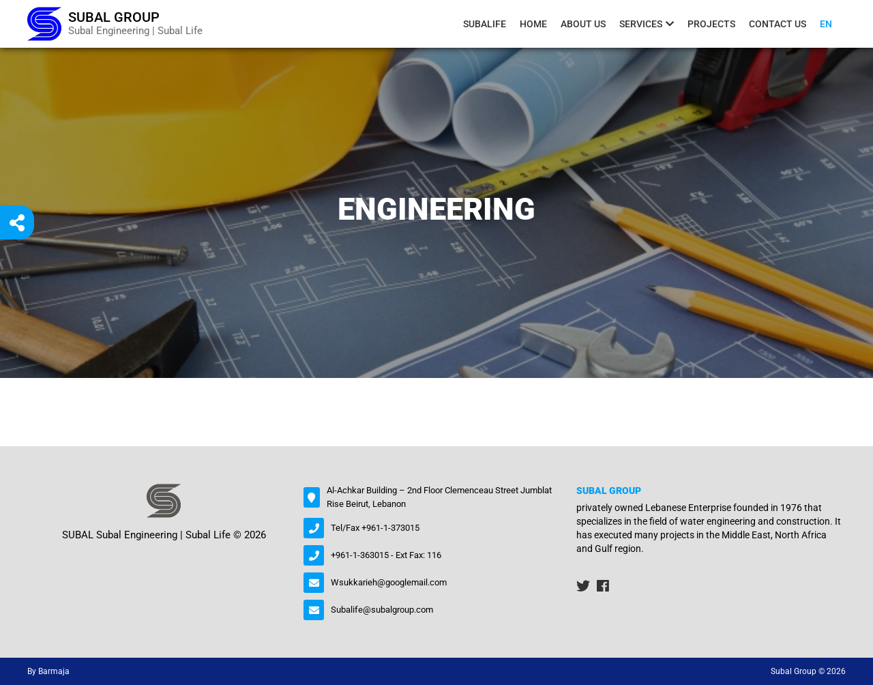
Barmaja (54, 671)
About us (583, 23)
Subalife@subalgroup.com (382, 609)
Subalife (484, 23)
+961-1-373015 (390, 528)
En (826, 23)
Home (533, 23)
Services (640, 23)
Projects (711, 23)
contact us (777, 23)
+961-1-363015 (360, 555)
